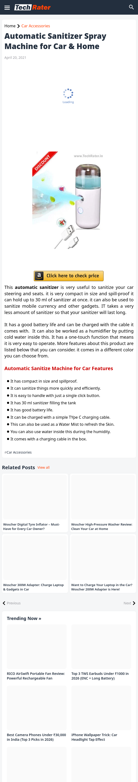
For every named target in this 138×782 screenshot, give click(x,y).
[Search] (132, 7)
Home (10, 26)
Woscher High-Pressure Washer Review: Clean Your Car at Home (101, 526)
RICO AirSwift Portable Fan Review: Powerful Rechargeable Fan (36, 675)
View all (43, 467)
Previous (14, 603)
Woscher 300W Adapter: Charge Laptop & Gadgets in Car (33, 587)
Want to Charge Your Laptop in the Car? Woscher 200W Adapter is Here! (101, 587)
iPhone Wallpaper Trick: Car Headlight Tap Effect (94, 737)
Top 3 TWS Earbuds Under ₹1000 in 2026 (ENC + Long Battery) (100, 675)
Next (127, 603)
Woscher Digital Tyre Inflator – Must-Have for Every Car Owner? (31, 526)
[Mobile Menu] (7, 7)
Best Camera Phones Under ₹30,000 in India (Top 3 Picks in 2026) (36, 737)
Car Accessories (36, 26)
